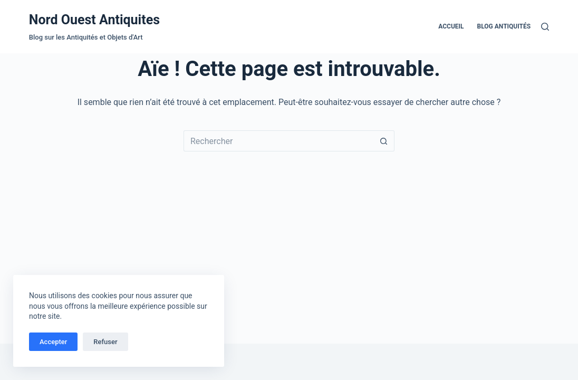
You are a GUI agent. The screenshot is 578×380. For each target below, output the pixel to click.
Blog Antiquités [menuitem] (504, 26)
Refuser (105, 342)
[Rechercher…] (278, 140)
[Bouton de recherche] (383, 140)
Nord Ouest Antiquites (94, 19)
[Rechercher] (545, 27)
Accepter (53, 342)
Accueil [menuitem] (451, 26)
